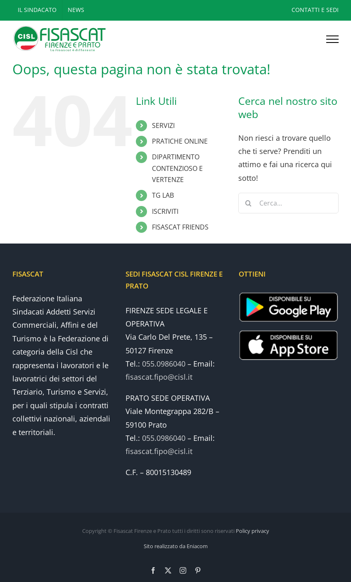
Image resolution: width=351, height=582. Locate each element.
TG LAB (163, 195)
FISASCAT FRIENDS (180, 227)
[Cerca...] (288, 203)
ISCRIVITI (165, 211)
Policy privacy (252, 531)
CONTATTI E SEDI (315, 10)
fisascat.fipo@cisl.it (159, 377)
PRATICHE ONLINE (180, 141)
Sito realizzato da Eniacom (176, 546)
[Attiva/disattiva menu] (332, 39)
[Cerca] (248, 203)
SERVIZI (163, 125)
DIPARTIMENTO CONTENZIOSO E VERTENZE (177, 168)
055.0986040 (163, 364)
